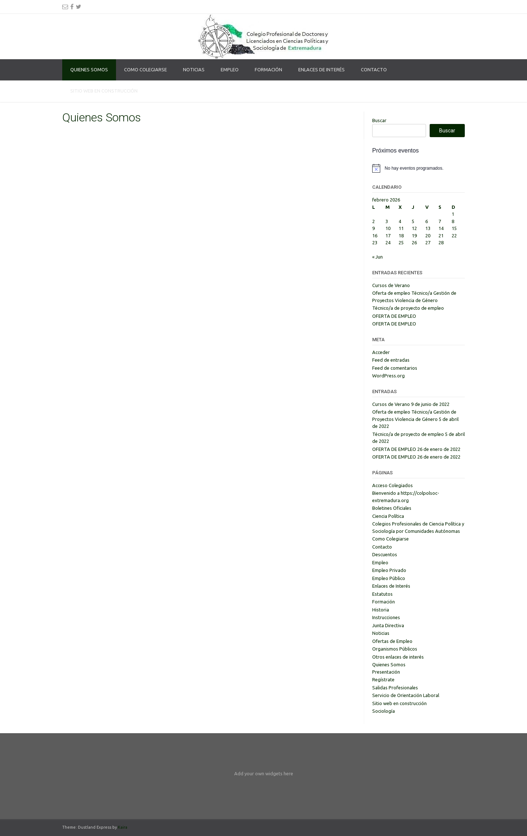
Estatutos (382, 593)
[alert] (418, 168)
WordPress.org (388, 375)
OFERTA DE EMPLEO (394, 316)
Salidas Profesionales (395, 687)
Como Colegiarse (145, 69)
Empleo (230, 69)
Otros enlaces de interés (398, 656)
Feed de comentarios (394, 367)
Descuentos (384, 554)
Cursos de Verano (391, 285)
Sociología (383, 710)
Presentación (386, 671)
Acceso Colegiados (392, 485)
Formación (268, 69)
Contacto (374, 69)
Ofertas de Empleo (392, 641)
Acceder (381, 352)
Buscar (379, 120)
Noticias (194, 69)
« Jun (377, 256)
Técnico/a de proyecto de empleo (408, 307)
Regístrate (383, 679)
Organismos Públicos (394, 648)
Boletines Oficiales (391, 508)
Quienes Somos (89, 69)
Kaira (122, 827)
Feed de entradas (391, 359)
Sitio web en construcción (104, 90)
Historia (380, 609)
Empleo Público (388, 578)
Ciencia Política (388, 516)
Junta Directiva (388, 625)
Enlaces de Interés (321, 69)
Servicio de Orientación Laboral (405, 695)
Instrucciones (386, 617)
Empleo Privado (389, 570)
